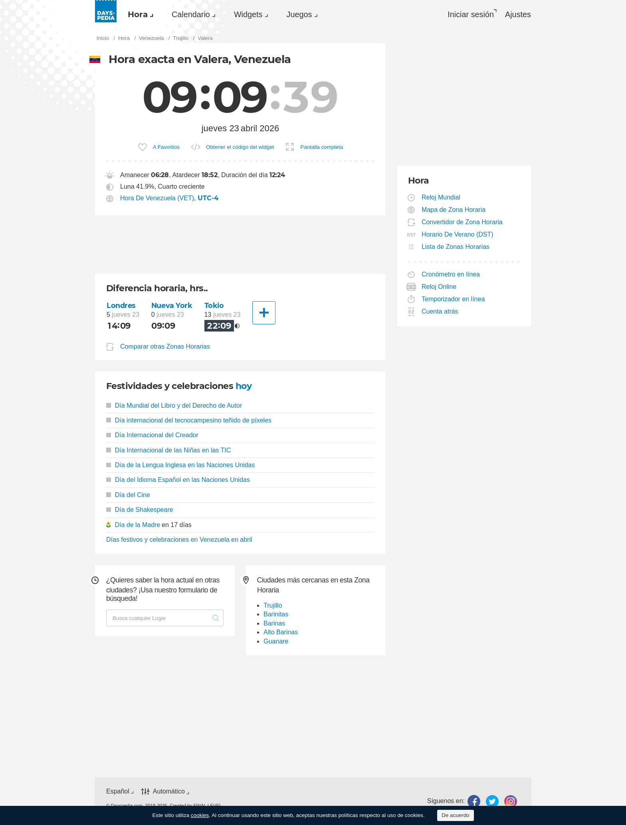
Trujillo (272, 605)
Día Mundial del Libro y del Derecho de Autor (174, 405)
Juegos (299, 14)
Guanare (275, 641)
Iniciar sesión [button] (471, 14)
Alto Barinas (280, 632)
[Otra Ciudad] (263, 312)
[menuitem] (138, 14)
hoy (244, 386)
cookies (200, 815)
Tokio (214, 305)
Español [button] (117, 791)
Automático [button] (169, 791)
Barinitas (275, 614)
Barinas (274, 623)
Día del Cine (128, 494)
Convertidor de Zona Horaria (462, 222)
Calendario (191, 14)
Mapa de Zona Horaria (453, 209)
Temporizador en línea (453, 299)
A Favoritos (166, 147)
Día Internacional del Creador (152, 435)
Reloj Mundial (441, 197)
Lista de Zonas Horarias (455, 246)
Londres (121, 305)
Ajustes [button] (518, 14)
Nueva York (171, 305)
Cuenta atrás (440, 311)
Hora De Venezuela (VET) (157, 198)
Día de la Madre (137, 524)
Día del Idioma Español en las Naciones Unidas (178, 479)
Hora (138, 14)
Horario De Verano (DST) (457, 234)
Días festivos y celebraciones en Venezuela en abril (179, 539)
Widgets (248, 14)
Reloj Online (439, 286)
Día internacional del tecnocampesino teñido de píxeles (188, 420)
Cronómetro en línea (451, 274)
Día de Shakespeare (139, 509)
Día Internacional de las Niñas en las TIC (168, 450)
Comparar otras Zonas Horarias (165, 346)
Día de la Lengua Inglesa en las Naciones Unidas (180, 465)
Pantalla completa (321, 147)
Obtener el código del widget (240, 147)
